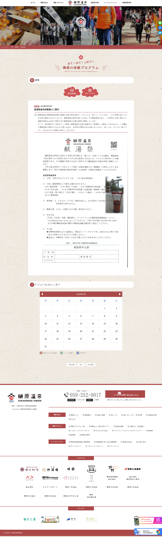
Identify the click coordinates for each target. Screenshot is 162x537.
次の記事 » (92, 365)
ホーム (33, 2)
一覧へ (81, 365)
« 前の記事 (70, 365)
